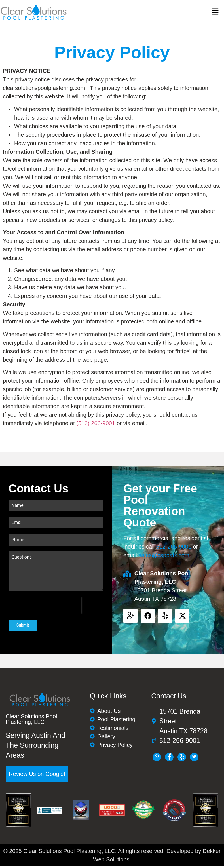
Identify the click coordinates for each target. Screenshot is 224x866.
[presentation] (45, 605)
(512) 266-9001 (95, 423)
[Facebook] (169, 756)
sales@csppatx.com (163, 555)
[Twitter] (194, 756)
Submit (22, 625)
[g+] (157, 756)
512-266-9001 (174, 546)
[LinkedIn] (181, 756)
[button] (215, 12)
